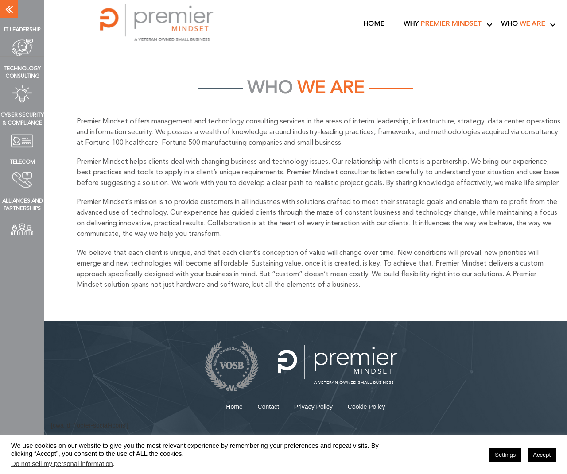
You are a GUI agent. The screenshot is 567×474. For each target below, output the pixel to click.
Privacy (313, 406)
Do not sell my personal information (62, 463)
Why (443, 24)
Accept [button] (542, 454)
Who (523, 24)
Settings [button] (505, 454)
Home (373, 24)
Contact (268, 406)
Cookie (366, 406)
